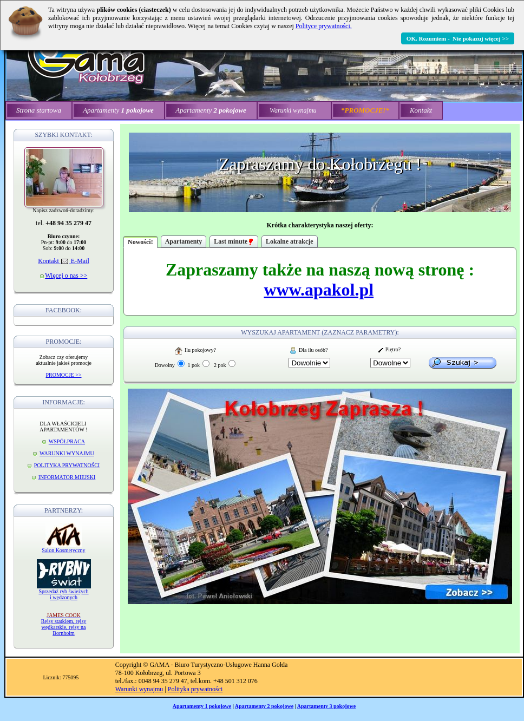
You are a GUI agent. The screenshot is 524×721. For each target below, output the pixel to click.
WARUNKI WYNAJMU (67, 453)
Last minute (234, 241)
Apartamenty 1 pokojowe (202, 706)
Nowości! (140, 242)
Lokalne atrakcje (289, 241)
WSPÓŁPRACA (67, 441)
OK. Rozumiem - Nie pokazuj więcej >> (458, 38)
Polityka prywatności (195, 689)
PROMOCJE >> (63, 375)
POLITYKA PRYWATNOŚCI (67, 465)
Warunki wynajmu (139, 689)
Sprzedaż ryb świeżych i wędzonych (63, 594)
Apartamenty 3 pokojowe (326, 706)
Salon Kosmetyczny (63, 550)
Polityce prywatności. (324, 26)
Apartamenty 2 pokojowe (264, 706)
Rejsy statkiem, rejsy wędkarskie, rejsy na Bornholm (64, 624)
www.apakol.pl (319, 289)
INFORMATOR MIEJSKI (67, 477)
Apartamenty (183, 241)
